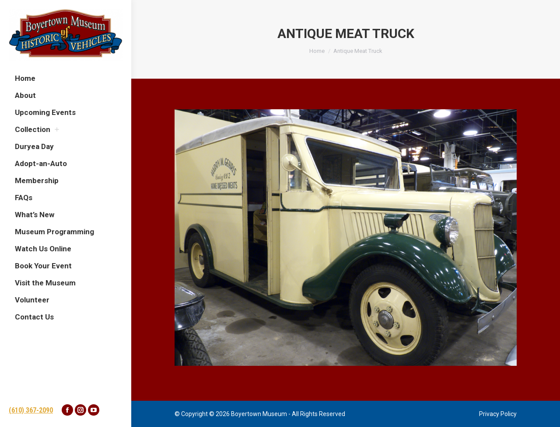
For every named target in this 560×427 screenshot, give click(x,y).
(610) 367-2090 (31, 410)
